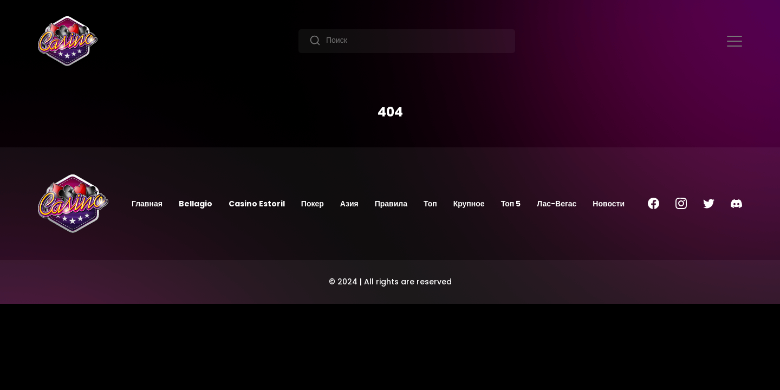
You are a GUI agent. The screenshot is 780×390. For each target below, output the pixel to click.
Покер (312, 203)
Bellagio (195, 203)
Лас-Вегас (556, 203)
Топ (430, 203)
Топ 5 (511, 203)
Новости (609, 203)
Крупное (469, 203)
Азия (349, 203)
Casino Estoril (257, 203)
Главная (147, 203)
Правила (391, 203)
